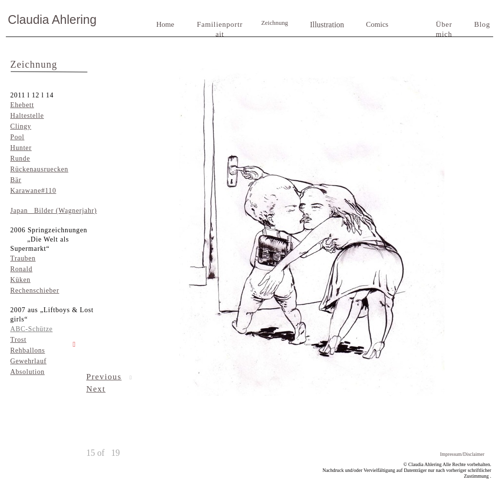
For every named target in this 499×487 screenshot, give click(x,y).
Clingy (20, 126)
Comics (377, 24)
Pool (17, 137)
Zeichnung (274, 22)
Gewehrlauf (28, 361)
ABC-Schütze (31, 329)
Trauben (23, 258)
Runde (20, 158)
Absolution (27, 371)
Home (165, 24)
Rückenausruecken (39, 169)
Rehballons (27, 350)
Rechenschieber (34, 290)
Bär (15, 180)
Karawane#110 (33, 190)
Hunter (21, 147)
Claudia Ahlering (52, 19)
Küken (20, 279)
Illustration (327, 24)
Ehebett (22, 105)
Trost (18, 339)
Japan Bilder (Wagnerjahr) (53, 210)
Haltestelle (27, 115)
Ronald (21, 269)
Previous (103, 376)
